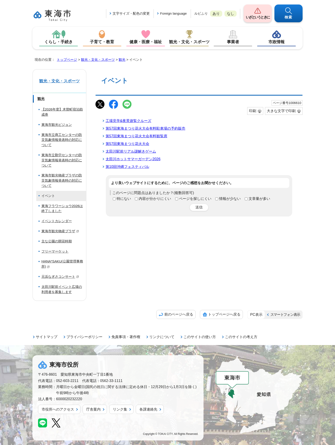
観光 (122, 59)
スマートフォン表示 (285, 314)
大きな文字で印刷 (281, 111)
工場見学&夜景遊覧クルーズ (128, 121)
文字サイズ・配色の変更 (131, 13)
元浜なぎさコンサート (60, 276)
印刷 (252, 111)
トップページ (67, 59)
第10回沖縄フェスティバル (127, 167)
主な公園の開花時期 (56, 241)
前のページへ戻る (178, 314)
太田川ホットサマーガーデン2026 (133, 159)
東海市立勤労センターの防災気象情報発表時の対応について (61, 160)
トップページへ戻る (224, 314)
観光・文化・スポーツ (189, 42)
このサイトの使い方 (199, 337)
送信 (199, 207)
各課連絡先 (148, 409)
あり (216, 14)
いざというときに (257, 17)
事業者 (233, 42)
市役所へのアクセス (58, 409)
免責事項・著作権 (125, 337)
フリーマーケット (54, 251)
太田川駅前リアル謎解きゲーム (131, 151)
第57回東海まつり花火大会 (127, 144)
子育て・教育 (102, 42)
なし (230, 14)
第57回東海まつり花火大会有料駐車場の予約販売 (145, 128)
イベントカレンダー (56, 221)
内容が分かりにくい (155, 199)
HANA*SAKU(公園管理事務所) (62, 263)
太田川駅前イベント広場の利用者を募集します (61, 289)
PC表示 (256, 314)
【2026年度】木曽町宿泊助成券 (62, 111)
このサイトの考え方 (241, 337)
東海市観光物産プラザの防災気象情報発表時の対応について (61, 180)
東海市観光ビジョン (56, 124)
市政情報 (276, 42)
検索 (289, 17)
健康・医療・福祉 (145, 42)
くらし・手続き (58, 42)
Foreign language (173, 13)
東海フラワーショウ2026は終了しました (62, 208)
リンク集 (120, 409)
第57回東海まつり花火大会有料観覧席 (136, 136)
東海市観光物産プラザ (60, 231)
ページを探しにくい (195, 199)
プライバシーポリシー (84, 337)
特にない (124, 199)
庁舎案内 (93, 409)
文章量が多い (259, 199)
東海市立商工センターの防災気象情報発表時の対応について (61, 140)
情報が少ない (230, 199)
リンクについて (161, 337)
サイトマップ (46, 337)
